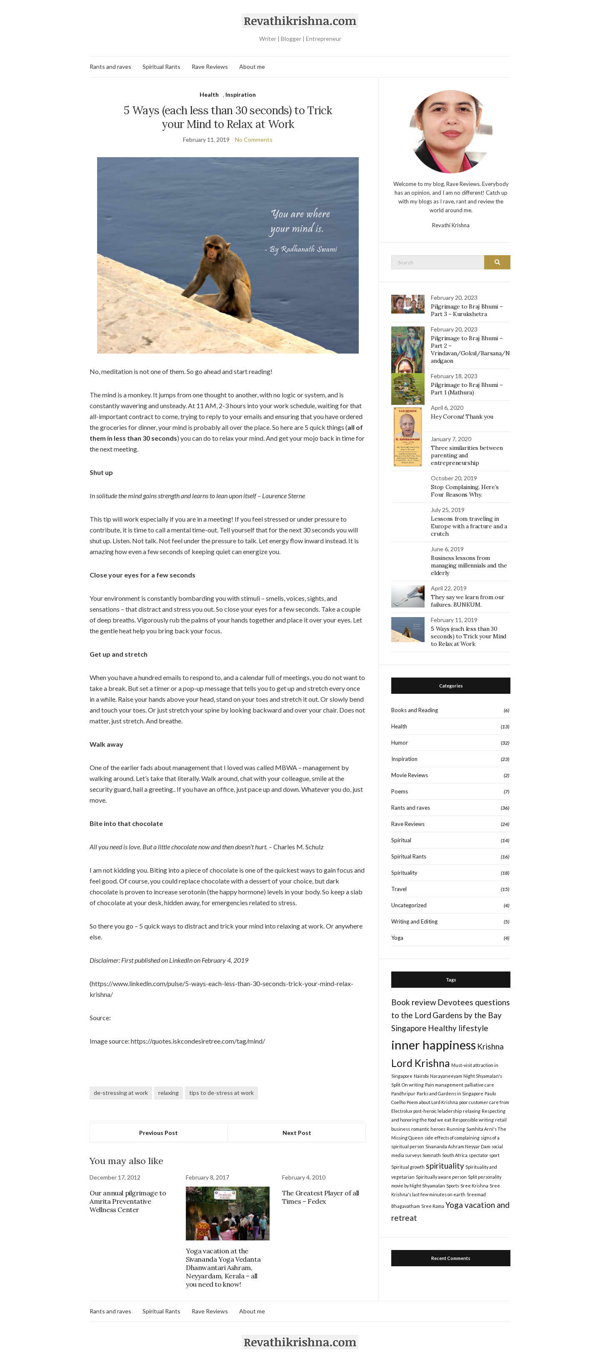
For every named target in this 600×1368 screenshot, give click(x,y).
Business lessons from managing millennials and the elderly (469, 565)
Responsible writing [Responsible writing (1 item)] (473, 1119)
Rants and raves (110, 66)
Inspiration (240, 94)
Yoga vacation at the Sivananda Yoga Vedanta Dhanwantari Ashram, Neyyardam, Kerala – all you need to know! (223, 1267)
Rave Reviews (210, 66)
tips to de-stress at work (221, 1092)
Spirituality (404, 872)
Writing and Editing (414, 921)
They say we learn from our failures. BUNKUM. (467, 600)
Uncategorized (409, 905)
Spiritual (401, 840)
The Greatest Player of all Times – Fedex (320, 1197)
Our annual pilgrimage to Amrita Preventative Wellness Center (128, 1201)
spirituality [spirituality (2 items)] (445, 1165)
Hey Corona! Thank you (462, 416)
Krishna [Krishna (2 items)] (490, 1046)
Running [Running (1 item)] (456, 1129)
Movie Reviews (409, 775)
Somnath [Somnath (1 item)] (431, 1155)
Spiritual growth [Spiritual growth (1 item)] (408, 1167)
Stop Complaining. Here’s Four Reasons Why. (465, 490)
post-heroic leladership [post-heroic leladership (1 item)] (437, 1111)
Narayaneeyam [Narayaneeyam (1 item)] (446, 1076)
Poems (399, 791)
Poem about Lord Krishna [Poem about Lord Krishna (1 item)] (432, 1102)
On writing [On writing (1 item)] (413, 1084)
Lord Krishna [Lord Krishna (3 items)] (420, 1063)
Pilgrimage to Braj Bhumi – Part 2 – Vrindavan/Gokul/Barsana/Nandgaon (470, 349)
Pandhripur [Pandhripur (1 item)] (403, 1093)
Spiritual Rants (161, 66)
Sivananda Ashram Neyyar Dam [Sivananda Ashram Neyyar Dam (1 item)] (457, 1146)
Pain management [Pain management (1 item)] (444, 1084)
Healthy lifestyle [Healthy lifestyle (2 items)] (458, 1028)
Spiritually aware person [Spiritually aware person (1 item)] (441, 1177)
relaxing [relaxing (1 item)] (471, 1111)
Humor (399, 742)
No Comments (253, 139)
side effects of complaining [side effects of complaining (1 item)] (452, 1137)
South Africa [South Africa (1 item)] (455, 1155)
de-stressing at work (121, 1092)
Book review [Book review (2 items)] (413, 1002)
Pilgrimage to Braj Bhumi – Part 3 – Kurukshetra (466, 310)
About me (252, 66)
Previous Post (158, 1132)
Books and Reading (414, 710)
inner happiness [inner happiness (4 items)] (433, 1044)
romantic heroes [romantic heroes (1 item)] (428, 1129)
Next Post (296, 1132)
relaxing (168, 1092)
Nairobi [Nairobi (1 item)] (421, 1076)
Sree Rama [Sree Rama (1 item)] (432, 1206)
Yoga (397, 937)
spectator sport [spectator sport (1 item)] (484, 1155)
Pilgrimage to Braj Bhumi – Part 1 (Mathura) (466, 388)
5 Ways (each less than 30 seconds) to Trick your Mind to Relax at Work (468, 636)
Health (209, 94)
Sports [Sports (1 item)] (452, 1185)
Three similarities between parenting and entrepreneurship (466, 455)
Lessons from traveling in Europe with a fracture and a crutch (469, 526)
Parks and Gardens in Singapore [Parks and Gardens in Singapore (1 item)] (450, 1093)
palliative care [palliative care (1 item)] (479, 1084)
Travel (399, 889)
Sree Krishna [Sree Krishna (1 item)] (474, 1185)
